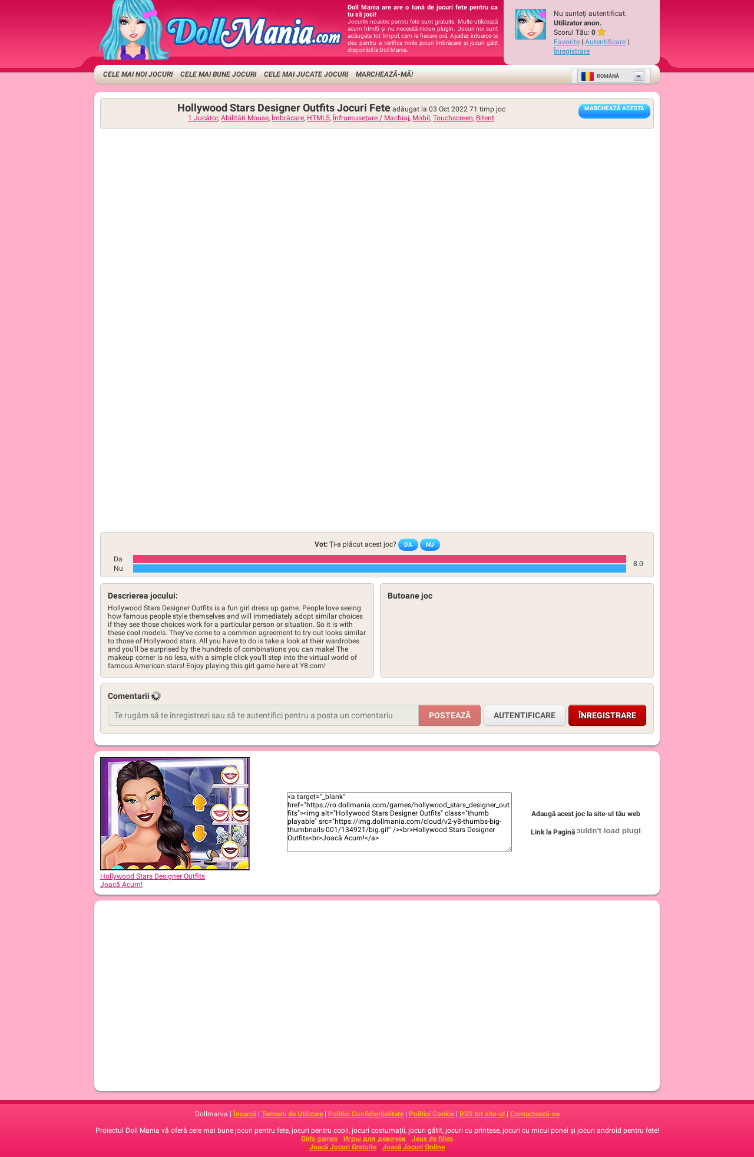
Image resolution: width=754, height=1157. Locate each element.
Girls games (319, 1139)
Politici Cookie (431, 1114)
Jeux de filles (432, 1139)
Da (408, 544)
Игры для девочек (374, 1139)
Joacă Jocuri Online (413, 1147)
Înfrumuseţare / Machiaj (371, 118)
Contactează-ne (535, 1114)
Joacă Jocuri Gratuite (342, 1147)
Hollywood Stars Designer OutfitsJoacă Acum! (175, 876)
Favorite (567, 42)
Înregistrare (572, 51)
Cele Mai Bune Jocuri (218, 74)
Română (600, 76)
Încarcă (244, 1114)
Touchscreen (453, 118)
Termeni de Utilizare (292, 1114)
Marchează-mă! (384, 74)
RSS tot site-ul (482, 1114)
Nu (430, 544)
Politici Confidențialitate (366, 1114)
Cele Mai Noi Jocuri (138, 74)
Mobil (421, 118)
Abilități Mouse (245, 118)
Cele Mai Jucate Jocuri (306, 74)
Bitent (485, 118)
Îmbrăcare (288, 118)
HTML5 (318, 118)
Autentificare (605, 42)
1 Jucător (203, 118)
